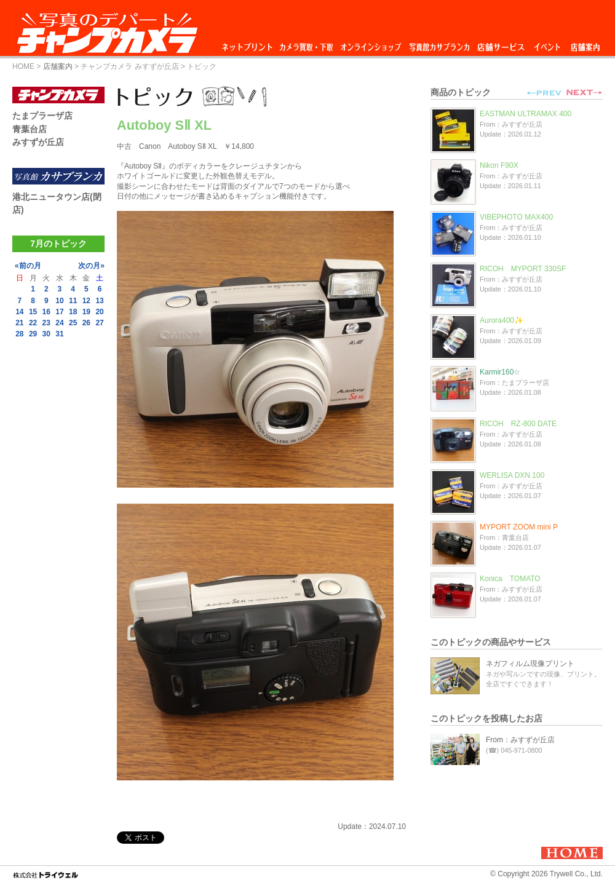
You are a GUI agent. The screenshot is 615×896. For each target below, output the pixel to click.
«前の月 (28, 265)
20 (99, 311)
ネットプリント (249, 44)
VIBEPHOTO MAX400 (516, 217)
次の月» (91, 265)
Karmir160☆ (500, 372)
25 (73, 323)
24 (59, 323)
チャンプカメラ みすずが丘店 (129, 66)
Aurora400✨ (501, 320)
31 (59, 334)
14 (19, 311)
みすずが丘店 (38, 142)
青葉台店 (29, 129)
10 (59, 300)
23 (46, 323)
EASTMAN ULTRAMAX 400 (525, 113)
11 (73, 300)
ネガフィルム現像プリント (530, 663)
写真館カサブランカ (439, 44)
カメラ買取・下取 (307, 44)
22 (33, 323)
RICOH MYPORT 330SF (523, 268)
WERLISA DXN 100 (512, 475)
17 (59, 311)
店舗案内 (585, 44)
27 (99, 323)
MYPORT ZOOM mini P (519, 527)
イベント (547, 44)
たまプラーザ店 (42, 116)
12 (86, 300)
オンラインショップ (370, 44)
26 (86, 323)
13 (99, 300)
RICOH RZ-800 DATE (518, 423)
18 (73, 311)
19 (86, 311)
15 (33, 311)
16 (46, 311)
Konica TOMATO (510, 578)
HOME (23, 66)
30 (46, 334)
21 (19, 323)
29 (33, 334)
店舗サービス (500, 44)
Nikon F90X (499, 165)
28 (19, 334)
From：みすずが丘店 (520, 739)
